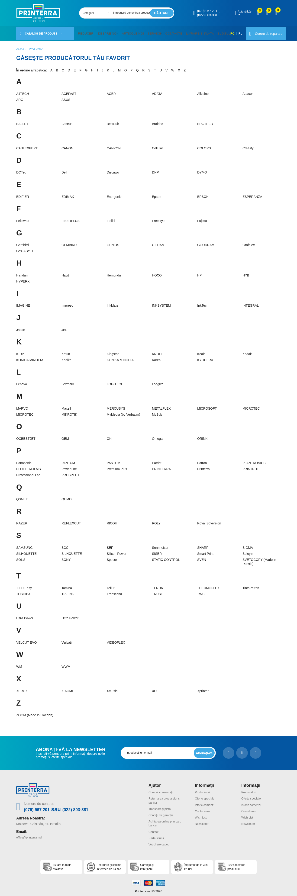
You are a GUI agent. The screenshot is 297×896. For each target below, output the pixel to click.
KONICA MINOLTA (29, 357)
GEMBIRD (69, 242)
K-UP (20, 351)
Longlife (157, 381)
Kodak (247, 351)
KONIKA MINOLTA (120, 357)
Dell (64, 169)
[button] (155, 32)
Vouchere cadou (160, 841)
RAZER (21, 520)
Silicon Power (116, 551)
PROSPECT (70, 472)
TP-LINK (67, 591)
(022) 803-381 (207, 15)
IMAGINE (23, 303)
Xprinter (203, 688)
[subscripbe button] (203, 750)
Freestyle (158, 218)
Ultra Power (24, 615)
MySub (157, 412)
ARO (19, 97)
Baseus (66, 121)
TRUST (157, 591)
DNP (155, 169)
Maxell (66, 406)
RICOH (112, 520)
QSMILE (22, 496)
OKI (109, 436)
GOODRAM (205, 242)
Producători (203, 789)
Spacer (112, 557)
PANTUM (68, 460)
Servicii (148, 32)
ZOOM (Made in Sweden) (34, 712)
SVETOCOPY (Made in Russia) (259, 559)
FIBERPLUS (70, 218)
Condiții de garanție (162, 812)
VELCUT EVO (26, 640)
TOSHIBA (23, 591)
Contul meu (203, 808)
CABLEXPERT (27, 145)
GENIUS (113, 242)
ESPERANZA (252, 194)
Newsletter (202, 820)
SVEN (201, 557)
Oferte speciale (206, 795)
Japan (20, 327)
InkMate (112, 303)
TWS (200, 591)
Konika (66, 357)
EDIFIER (22, 194)
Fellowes (22, 218)
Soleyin (247, 551)
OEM (65, 436)
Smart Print (205, 551)
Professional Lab (28, 472)
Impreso (67, 303)
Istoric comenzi (205, 802)
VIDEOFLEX (116, 640)
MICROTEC (251, 406)
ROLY (156, 520)
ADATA (157, 91)
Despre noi (104, 32)
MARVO (22, 406)
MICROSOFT (207, 406)
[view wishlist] (267, 13)
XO (154, 688)
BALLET (22, 121)
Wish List (201, 814)
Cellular (157, 145)
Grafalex (248, 242)
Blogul (212, 32)
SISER (157, 551)
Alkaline (203, 91)
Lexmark (67, 381)
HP (199, 272)
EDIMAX (67, 194)
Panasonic (23, 460)
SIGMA (247, 545)
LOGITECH (115, 381)
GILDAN (158, 242)
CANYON (114, 145)
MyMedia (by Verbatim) (123, 412)
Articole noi (128, 32)
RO (226, 32)
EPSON (203, 194)
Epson (156, 194)
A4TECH (22, 91)
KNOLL (157, 351)
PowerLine (69, 466)
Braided (157, 121)
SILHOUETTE (26, 551)
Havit (65, 272)
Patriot (156, 460)
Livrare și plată (190, 32)
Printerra (203, 466)
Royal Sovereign (209, 520)
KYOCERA (205, 357)
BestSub (113, 121)
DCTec (21, 169)
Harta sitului (157, 834)
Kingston (113, 351)
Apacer (247, 91)
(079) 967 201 (207, 11)
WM (19, 664)
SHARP (202, 545)
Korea (156, 357)
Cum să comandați (162, 789)
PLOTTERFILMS (28, 466)
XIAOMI (67, 688)
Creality (247, 145)
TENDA (157, 585)
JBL (64, 327)
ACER (111, 91)
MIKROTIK (69, 412)
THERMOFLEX (208, 585)
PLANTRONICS (254, 460)
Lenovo (21, 381)
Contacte (166, 32)
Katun (65, 351)
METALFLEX (161, 406)
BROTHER (205, 121)
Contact (154, 828)
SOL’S (21, 557)
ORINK (202, 436)
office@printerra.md (30, 834)
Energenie (114, 194)
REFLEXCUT (71, 520)
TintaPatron (250, 585)
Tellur (110, 585)
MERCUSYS (116, 406)
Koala (201, 351)
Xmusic (112, 688)
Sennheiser (160, 545)
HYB (245, 272)
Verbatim (67, 640)
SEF (110, 545)
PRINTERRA (161, 466)
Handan (22, 272)
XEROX (22, 688)
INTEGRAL (250, 303)
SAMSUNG (24, 545)
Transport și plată (161, 806)
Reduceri (85, 32)
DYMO (202, 169)
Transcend (114, 591)
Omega (157, 436)
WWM (65, 664)
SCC (64, 545)
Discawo (113, 169)
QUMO (66, 496)
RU (234, 32)
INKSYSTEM (161, 303)
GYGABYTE (25, 248)
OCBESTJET (25, 436)
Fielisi (111, 218)
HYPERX (23, 278)
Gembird (22, 242)
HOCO (157, 272)
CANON (67, 145)
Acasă (20, 46)
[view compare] (258, 13)
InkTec (202, 303)
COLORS (204, 145)
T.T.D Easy (24, 585)
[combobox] (96, 13)
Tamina (66, 585)
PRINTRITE (251, 466)
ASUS (65, 97)
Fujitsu (202, 218)
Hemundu (114, 272)
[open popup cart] (276, 13)
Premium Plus (117, 466)
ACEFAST (68, 91)
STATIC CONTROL (166, 557)
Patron (202, 460)
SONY (66, 557)
